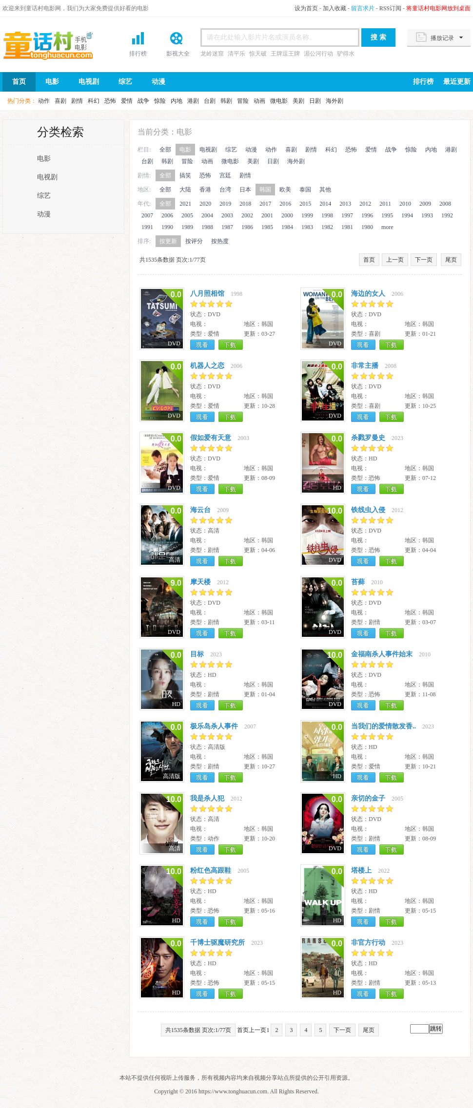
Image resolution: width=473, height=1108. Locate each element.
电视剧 (89, 81)
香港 (205, 189)
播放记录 (442, 38)
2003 (227, 215)
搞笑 (185, 175)
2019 (225, 203)
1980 (367, 227)
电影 (52, 81)
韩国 (265, 189)
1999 (307, 215)
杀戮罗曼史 (368, 437)
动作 (44, 100)
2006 (167, 215)
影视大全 (178, 53)
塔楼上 (361, 870)
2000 (287, 215)
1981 (347, 227)
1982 (327, 227)
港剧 (193, 100)
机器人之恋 (207, 365)
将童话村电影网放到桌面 (438, 8)
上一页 (395, 259)
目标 (197, 654)
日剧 (315, 100)
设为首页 (306, 8)
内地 (176, 100)
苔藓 (358, 582)
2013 (345, 203)
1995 (387, 215)
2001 (267, 215)
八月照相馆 (207, 293)
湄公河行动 (318, 53)
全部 (165, 149)
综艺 (125, 81)
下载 (230, 345)
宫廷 (225, 175)
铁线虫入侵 (368, 510)
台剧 (210, 100)
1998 (327, 215)
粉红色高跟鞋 (210, 870)
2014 (325, 203)
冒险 (243, 100)
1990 (167, 227)
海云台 (200, 510)
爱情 (127, 100)
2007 (147, 215)
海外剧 (334, 100)
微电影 (279, 100)
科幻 (93, 100)
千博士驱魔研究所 (217, 942)
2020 (205, 203)
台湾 (225, 189)
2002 (247, 215)
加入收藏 (334, 8)
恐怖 (110, 100)
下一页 (424, 259)
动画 (259, 100)
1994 (407, 215)
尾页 (451, 259)
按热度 (220, 241)
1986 (247, 227)
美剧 (298, 100)
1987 (227, 227)
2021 (185, 203)
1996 (367, 215)
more (387, 227)
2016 (285, 203)
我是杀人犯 (207, 798)
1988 (207, 227)
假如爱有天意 (210, 437)
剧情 (77, 100)
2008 (445, 203)
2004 (207, 215)
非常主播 (364, 365)
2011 (385, 203)
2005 (187, 215)
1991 (147, 227)
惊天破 (258, 53)
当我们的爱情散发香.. (383, 726)
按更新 (168, 241)
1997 (347, 215)
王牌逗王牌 (285, 53)
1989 (187, 227)
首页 (56, 45)
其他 (325, 189)
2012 (365, 203)
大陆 (185, 189)
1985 (267, 227)
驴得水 (346, 53)
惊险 (160, 100)
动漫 (158, 81)
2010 (405, 203)
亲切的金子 (368, 798)
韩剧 (226, 100)
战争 (143, 100)
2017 (265, 203)
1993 (427, 215)
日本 (245, 189)
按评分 (194, 241)
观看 (202, 345)
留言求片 (362, 8)
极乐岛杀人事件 (214, 726)
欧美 (285, 189)
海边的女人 (368, 293)
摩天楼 (200, 582)
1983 (307, 227)
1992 (447, 215)
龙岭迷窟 (212, 53)
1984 (287, 227)
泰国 (305, 189)
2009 (425, 203)
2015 (305, 203)
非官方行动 (368, 942)
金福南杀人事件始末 (382, 654)
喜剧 (60, 100)
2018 (245, 203)
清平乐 (236, 53)
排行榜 (138, 53)
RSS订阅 (390, 8)
